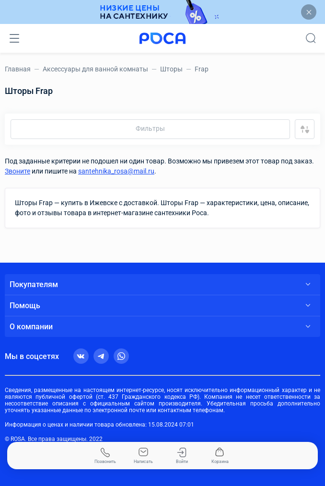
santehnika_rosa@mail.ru (116, 171)
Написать (143, 456)
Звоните (17, 171)
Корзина (220, 456)
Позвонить (105, 456)
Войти (182, 456)
